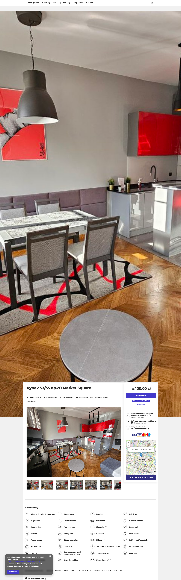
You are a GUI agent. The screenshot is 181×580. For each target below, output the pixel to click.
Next (118, 442)
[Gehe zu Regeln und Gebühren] (57, 572)
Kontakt (89, 3)
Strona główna (33, 3)
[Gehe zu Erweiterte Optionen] (81, 572)
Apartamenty (64, 3)
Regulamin (78, 3)
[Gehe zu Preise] (123, 572)
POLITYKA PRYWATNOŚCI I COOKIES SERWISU (25, 562)
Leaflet (135, 474)
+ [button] (128, 442)
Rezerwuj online (49, 3)
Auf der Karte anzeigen (141, 477)
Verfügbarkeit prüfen (141, 401)
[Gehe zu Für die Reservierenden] (105, 572)
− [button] (128, 445)
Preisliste (141, 404)
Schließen (13, 571)
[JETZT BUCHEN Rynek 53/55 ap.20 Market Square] (141, 395)
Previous (29, 442)
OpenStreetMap (144, 474)
